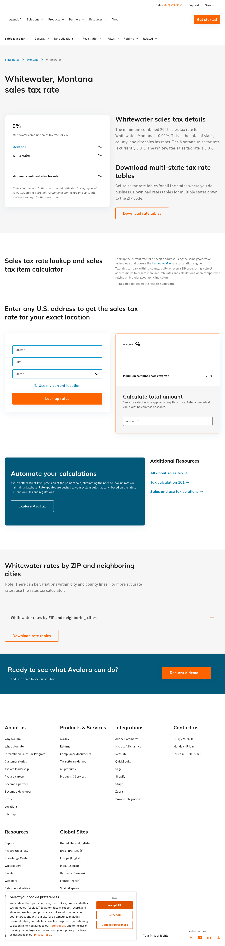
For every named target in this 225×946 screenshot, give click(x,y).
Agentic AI (15, 19)
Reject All (114, 915)
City (18, 362)
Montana (19, 147)
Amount (131, 421)
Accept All (114, 905)
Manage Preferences (114, 925)
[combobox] (57, 373)
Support (194, 5)
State (19, 374)
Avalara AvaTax (161, 263)
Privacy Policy (42, 935)
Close (114, 897)
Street (19, 350)
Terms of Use (58, 926)
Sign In (209, 5)
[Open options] (97, 374)
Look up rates (57, 398)
